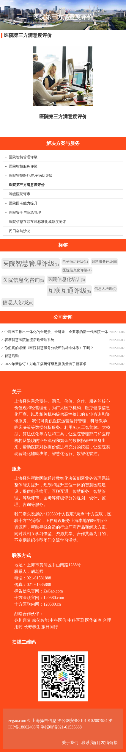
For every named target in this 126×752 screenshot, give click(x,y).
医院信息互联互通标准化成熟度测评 (37, 222)
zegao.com (17, 720)
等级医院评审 (19, 194)
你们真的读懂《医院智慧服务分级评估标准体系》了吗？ (49, 348)
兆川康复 (22, 620)
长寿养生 (32, 627)
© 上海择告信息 (41, 720)
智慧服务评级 (104, 261)
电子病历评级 (75, 261)
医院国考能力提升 (23, 203)
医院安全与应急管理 (25, 212)
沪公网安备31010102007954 (82, 720)
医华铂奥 (93, 620)
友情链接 (109, 742)
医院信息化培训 (66, 279)
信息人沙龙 (17, 302)
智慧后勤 (11, 356)
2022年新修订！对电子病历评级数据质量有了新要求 (45, 364)
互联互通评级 (69, 290)
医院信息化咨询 (23, 280)
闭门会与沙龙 (19, 231)
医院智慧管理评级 (23, 157)
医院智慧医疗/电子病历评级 (31, 175)
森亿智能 (40, 620)
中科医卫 (75, 620)
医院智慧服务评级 (23, 166)
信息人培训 (105, 289)
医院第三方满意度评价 (28, 35)
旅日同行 (49, 627)
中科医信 (58, 620)
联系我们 (89, 742)
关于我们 (71, 742)
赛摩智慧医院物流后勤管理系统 (29, 340)
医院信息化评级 (77, 270)
